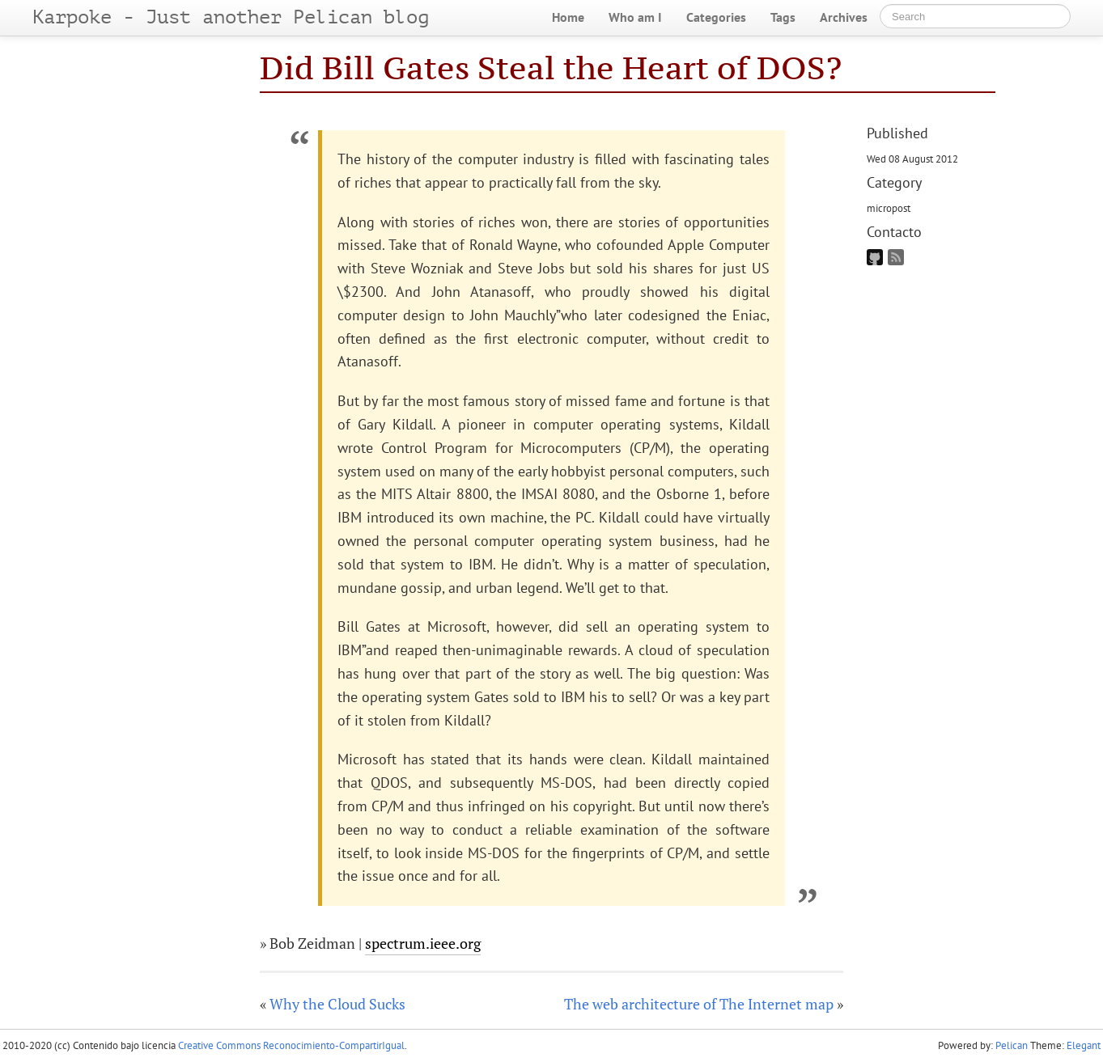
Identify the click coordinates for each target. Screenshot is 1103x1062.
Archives (844, 17)
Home (568, 17)
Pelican (1011, 1045)
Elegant (1084, 1045)
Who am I (635, 17)
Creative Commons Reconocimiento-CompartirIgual (291, 1045)
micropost (888, 207)
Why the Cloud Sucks (337, 1003)
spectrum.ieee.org (423, 943)
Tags (782, 17)
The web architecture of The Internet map (699, 1003)
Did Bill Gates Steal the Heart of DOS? (551, 67)
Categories (716, 17)
